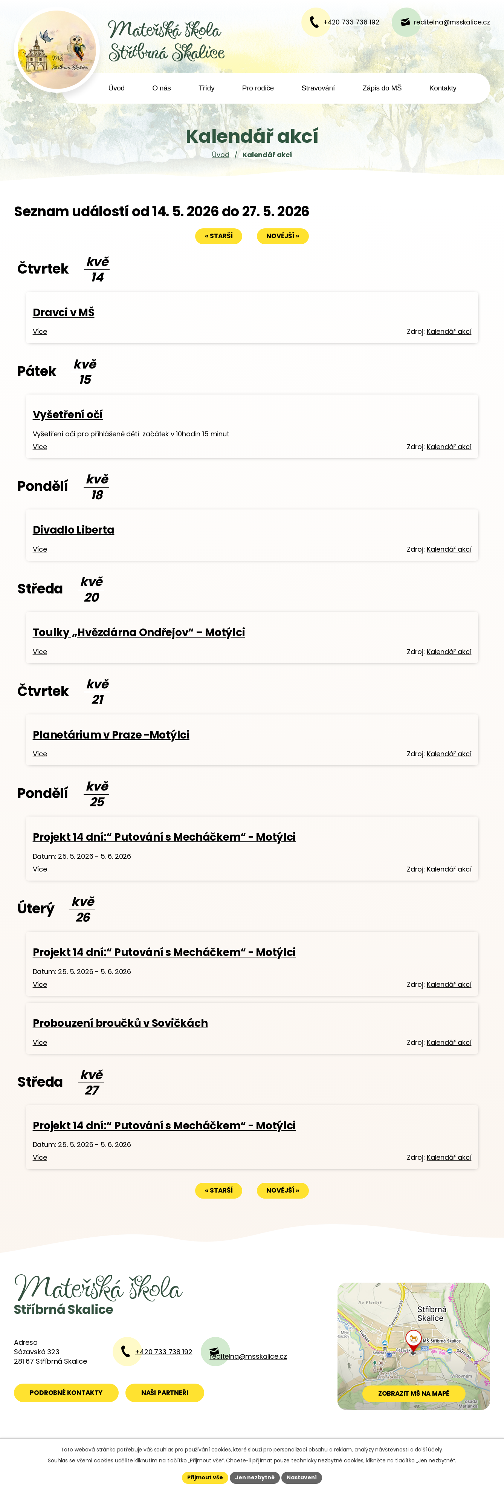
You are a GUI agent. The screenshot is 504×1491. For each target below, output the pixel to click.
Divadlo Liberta (74, 530)
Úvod (116, 88)
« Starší (219, 235)
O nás (161, 88)
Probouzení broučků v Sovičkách (120, 1023)
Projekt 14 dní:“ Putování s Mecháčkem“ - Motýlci (164, 837)
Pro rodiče (258, 88)
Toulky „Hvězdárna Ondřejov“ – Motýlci (139, 632)
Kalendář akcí (449, 331)
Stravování (318, 88)
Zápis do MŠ (382, 88)
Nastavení (302, 1477)
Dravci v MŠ (64, 312)
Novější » (282, 235)
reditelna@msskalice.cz (248, 1356)
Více (40, 331)
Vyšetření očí (68, 414)
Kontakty (443, 88)
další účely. (429, 1449)
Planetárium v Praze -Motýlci (111, 735)
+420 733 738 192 (163, 1351)
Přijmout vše (205, 1477)
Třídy (206, 88)
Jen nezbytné (255, 1477)
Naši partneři (164, 1392)
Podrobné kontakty (66, 1392)
